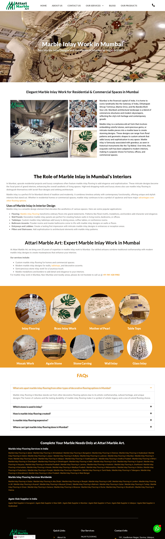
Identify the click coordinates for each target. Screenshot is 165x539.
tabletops (55, 265)
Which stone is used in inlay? (27, 406)
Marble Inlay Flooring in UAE (100, 481)
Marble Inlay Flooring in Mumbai (121, 456)
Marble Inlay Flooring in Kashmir (100, 464)
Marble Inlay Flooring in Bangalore (77, 453)
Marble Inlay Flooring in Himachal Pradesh (43, 464)
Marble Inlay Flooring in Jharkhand (128, 464)
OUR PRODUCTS (129, 5)
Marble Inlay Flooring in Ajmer (20, 453)
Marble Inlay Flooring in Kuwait (26, 484)
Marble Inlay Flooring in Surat (25, 458)
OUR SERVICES (95, 5)
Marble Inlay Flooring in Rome (93, 487)
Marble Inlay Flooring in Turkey (137, 484)
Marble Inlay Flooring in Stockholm (120, 487)
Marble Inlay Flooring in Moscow (67, 487)
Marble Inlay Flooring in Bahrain (86, 484)
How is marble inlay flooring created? (32, 413)
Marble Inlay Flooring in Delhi (81, 461)
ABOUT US (57, 5)
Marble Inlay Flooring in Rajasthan (67, 470)
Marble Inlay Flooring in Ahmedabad (47, 453)
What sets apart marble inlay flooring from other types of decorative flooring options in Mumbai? (62, 388)
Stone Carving (82, 363)
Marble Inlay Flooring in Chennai (105, 453)
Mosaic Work (25, 363)
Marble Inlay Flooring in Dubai (20, 481)
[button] (82, 388)
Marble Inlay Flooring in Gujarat (130, 461)
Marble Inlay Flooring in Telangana (126, 470)
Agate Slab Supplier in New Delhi (49, 503)
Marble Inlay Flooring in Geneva (40, 487)
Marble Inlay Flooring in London (125, 481)
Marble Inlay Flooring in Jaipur (40, 456)
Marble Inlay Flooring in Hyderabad (133, 453)
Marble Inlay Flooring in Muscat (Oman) (56, 484)
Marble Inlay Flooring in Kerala (39, 467)
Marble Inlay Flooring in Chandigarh (22, 461)
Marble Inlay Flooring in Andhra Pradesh (115, 458)
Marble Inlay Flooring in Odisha (130, 467)
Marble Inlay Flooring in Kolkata (66, 456)
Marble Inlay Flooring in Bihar (144, 458)
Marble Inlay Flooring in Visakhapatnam (81, 458)
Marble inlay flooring (29, 214)
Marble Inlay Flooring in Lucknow (93, 456)
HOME (43, 5)
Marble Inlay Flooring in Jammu (73, 464)
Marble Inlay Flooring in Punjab (40, 470)
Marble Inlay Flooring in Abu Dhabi (47, 481)
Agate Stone (54, 363)
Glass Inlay (140, 363)
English (19, 536)
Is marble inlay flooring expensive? (30, 420)
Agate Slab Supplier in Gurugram (21, 503)
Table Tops (134, 328)
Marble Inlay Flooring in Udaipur (51, 458)
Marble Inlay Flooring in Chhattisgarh (53, 461)
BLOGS (112, 5)
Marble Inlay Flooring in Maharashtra (101, 467)
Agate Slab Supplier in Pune (100, 503)
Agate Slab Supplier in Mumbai (75, 503)
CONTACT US (74, 5)
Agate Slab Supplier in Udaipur (124, 503)
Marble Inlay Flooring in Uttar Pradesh (44, 473)
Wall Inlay (111, 363)
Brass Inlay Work (65, 328)
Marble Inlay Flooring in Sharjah (75, 481)
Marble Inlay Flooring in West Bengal (74, 473)
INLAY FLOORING (89, 536)
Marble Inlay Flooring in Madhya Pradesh (69, 467)
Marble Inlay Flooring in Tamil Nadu (96, 470)
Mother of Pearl (99, 328)
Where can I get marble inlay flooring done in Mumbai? (40, 427)
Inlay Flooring (31, 328)
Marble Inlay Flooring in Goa (105, 461)
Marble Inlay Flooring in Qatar (112, 484)
